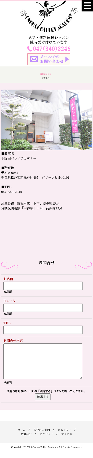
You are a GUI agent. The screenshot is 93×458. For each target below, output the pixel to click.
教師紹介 (26, 441)
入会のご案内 (41, 437)
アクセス (66, 441)
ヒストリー (64, 437)
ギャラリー (46, 441)
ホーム (21, 437)
